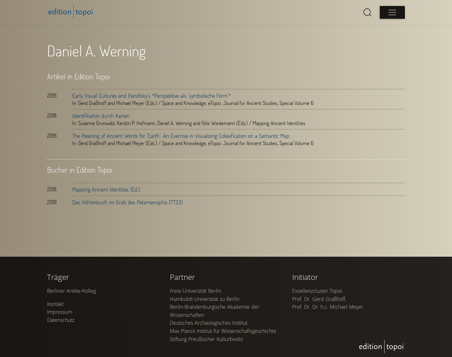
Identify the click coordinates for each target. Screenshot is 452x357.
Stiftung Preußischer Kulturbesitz (206, 339)
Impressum (59, 311)
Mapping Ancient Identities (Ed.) (106, 189)
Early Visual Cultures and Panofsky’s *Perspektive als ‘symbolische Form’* (151, 95)
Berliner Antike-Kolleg (71, 290)
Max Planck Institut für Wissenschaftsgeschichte (223, 331)
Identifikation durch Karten (101, 115)
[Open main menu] (392, 12)
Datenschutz (60, 320)
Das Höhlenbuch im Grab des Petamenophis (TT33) (127, 202)
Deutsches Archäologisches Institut (208, 322)
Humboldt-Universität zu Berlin (204, 299)
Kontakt (55, 304)
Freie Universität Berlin (195, 290)
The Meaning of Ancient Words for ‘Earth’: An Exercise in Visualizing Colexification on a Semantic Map (180, 135)
